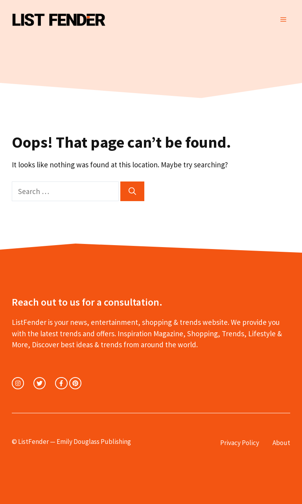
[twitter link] (39, 383)
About (281, 442)
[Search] (132, 191)
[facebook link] (61, 383)
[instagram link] (18, 383)
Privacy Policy (239, 442)
